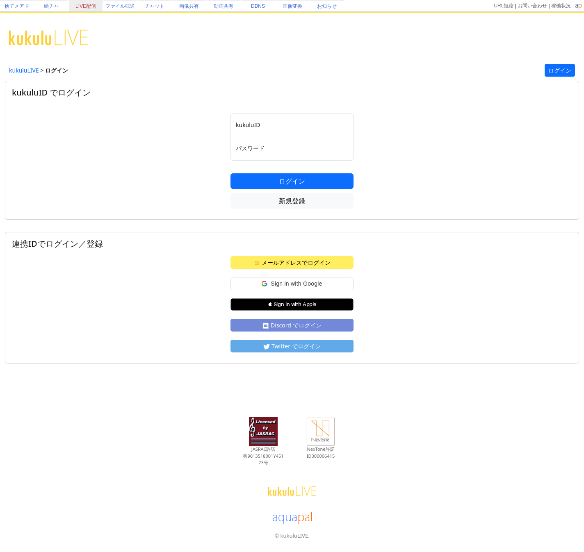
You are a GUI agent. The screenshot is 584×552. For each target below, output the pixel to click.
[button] (292, 283)
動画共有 (223, 6)
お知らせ (327, 6)
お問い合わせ (532, 6)
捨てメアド (17, 6)
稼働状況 (561, 6)
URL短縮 (503, 6)
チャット (154, 6)
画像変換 (292, 6)
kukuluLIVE (24, 70)
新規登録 (292, 200)
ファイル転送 (120, 6)
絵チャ (51, 6)
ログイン (559, 70)
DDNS (258, 6)
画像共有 (189, 6)
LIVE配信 (85, 6)
